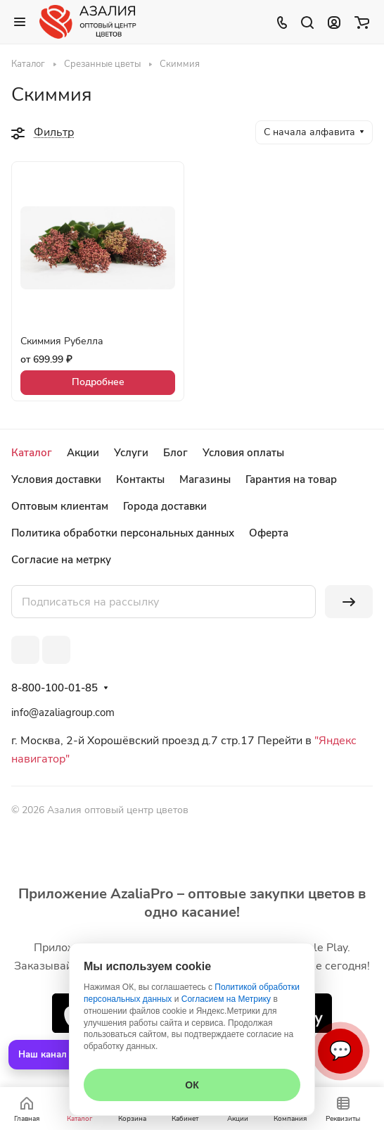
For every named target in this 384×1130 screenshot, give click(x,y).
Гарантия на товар (291, 479)
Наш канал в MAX (58, 1054)
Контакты (140, 479)
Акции (83, 453)
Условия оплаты (243, 453)
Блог (175, 453)
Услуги (131, 453)
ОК (191, 1085)
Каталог (31, 453)
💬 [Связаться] (340, 1050)
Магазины (205, 479)
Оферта (268, 533)
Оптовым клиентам (59, 506)
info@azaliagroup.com (63, 712)
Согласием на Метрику (226, 999)
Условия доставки (56, 479)
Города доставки (165, 506)
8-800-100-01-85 (54, 688)
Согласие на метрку (61, 560)
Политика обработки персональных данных (122, 533)
